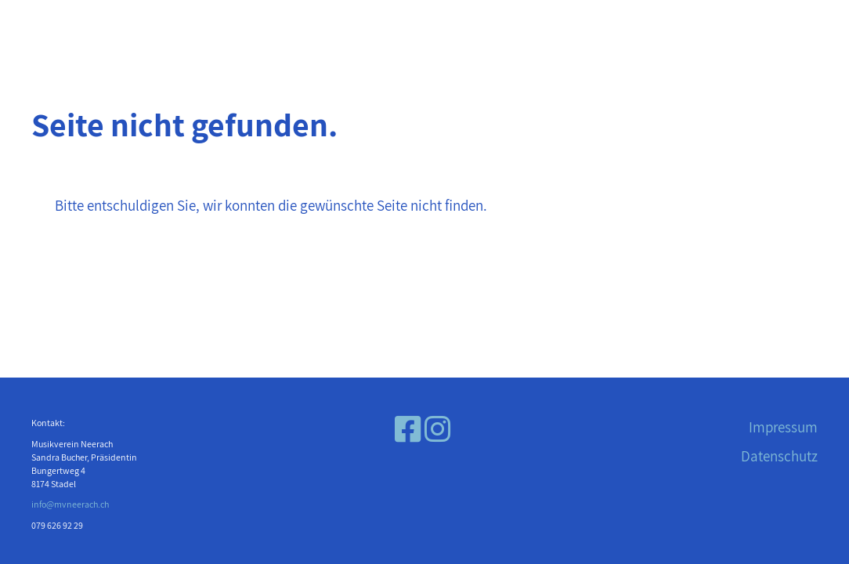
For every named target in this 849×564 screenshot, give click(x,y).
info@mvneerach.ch (70, 504)
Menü (52, 30)
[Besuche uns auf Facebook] (408, 429)
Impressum (783, 427)
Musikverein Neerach (705, 29)
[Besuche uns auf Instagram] (437, 429)
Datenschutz (779, 455)
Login (134, 30)
